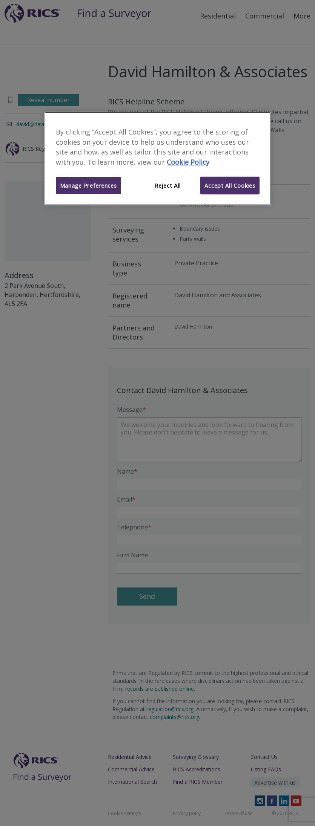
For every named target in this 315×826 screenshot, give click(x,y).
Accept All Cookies (229, 185)
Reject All (167, 185)
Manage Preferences (88, 185)
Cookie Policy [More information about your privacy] (188, 162)
